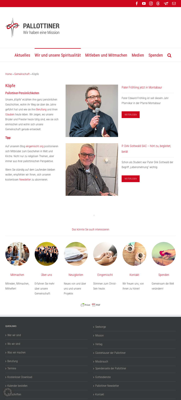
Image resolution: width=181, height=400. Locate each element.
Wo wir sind (13, 343)
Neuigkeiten (76, 275)
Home (8, 74)
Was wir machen (16, 352)
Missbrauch (101, 361)
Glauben (9, 114)
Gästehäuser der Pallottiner (110, 353)
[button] (169, 55)
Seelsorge (100, 326)
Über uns (46, 275)
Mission (99, 335)
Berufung (41, 109)
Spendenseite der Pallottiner (110, 368)
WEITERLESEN (131, 114)
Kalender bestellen (17, 385)
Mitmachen (17, 275)
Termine (11, 368)
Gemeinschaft (22, 74)
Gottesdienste (103, 377)
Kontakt (134, 275)
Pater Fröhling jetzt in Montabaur (142, 87)
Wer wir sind (14, 335)
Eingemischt (105, 275)
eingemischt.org (34, 146)
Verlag (98, 344)
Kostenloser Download (19, 377)
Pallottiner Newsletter (107, 385)
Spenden (163, 275)
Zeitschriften (14, 394)
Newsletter (25, 179)
